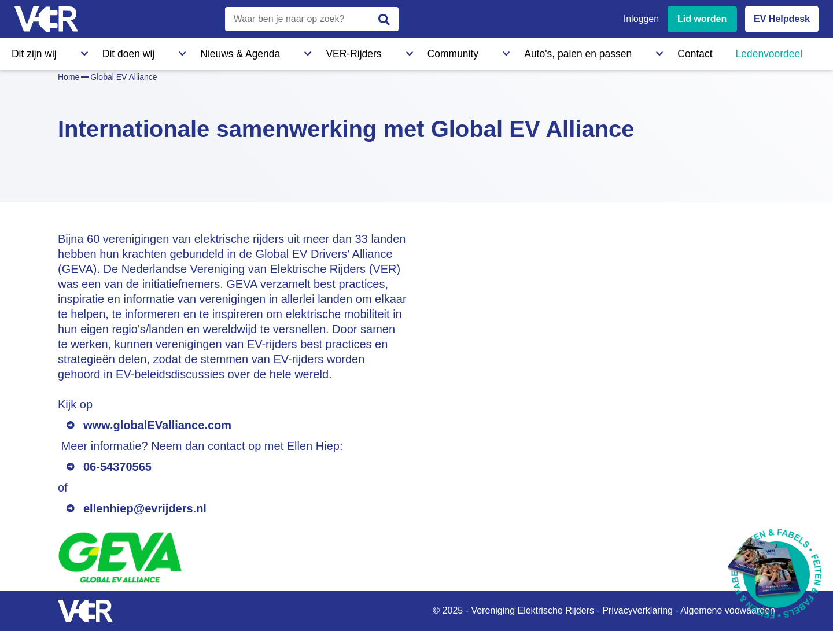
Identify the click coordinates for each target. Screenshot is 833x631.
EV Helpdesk (782, 19)
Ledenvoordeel (570, 51)
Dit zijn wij (31, 51)
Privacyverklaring (637, 610)
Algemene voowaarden (727, 610)
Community (326, 51)
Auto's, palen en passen (418, 51)
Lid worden (702, 19)
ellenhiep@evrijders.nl (145, 508)
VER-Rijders (257, 51)
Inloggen (641, 19)
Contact (502, 51)
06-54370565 (117, 466)
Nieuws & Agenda (177, 51)
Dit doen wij (97, 51)
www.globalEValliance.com (157, 425)
